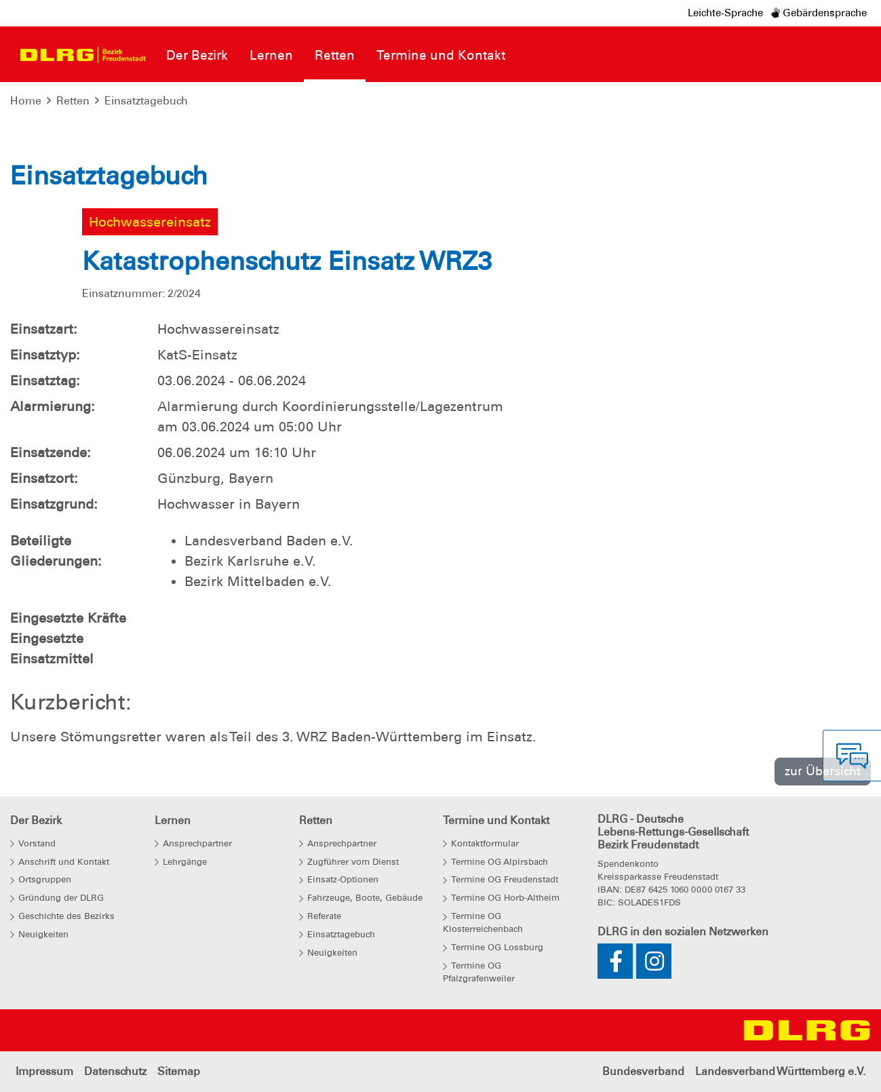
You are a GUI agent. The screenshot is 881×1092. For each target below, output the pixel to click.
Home (25, 100)
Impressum (44, 1071)
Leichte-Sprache (725, 13)
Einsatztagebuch (146, 100)
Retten (73, 100)
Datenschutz (115, 1071)
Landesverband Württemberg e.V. (780, 1071)
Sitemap (178, 1071)
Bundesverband (643, 1071)
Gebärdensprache (819, 13)
